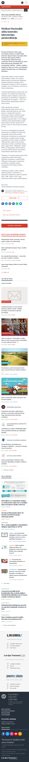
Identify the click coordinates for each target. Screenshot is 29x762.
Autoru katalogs (14, 686)
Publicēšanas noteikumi (18, 192)
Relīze (8, 18)
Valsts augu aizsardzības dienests (11, 14)
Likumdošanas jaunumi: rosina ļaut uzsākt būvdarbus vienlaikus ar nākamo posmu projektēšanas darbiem (18, 573)
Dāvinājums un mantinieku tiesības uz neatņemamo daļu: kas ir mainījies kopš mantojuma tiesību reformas (14, 502)
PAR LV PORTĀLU (5, 709)
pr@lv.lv (13, 723)
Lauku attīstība (18, 18)
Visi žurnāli (13, 688)
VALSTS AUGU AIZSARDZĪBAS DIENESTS (13, 234)
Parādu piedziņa (22, 541)
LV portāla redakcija (8, 719)
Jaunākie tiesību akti (16, 643)
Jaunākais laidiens (15, 664)
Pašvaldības (8, 599)
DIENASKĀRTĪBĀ (6, 6)
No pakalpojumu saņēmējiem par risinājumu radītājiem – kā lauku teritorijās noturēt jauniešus (14, 446)
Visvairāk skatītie (15, 645)
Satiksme (12, 529)
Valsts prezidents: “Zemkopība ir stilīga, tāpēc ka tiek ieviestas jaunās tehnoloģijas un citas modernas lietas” (14, 340)
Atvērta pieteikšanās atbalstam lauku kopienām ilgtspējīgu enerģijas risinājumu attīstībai (14, 461)
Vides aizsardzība (16, 260)
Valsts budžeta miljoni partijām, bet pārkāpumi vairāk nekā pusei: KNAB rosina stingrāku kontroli (18, 549)
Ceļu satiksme (9, 621)
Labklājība (20, 565)
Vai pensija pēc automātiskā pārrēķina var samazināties (17, 561)
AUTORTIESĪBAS (5, 714)
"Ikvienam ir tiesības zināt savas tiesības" (13, 741)
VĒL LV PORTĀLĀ (6, 476)
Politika (7, 519)
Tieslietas (7, 507)
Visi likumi (13, 647)
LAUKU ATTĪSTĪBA (6, 283)
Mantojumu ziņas (15, 668)
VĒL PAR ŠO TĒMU (7, 279)
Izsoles (12, 666)
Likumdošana (20, 579)
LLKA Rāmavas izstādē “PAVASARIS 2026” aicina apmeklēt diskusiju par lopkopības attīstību (14, 430)
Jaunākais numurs (15, 684)
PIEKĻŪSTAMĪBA (5, 713)
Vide (12, 243)
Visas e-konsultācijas (10, 625)
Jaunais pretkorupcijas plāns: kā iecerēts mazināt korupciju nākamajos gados (12, 515)
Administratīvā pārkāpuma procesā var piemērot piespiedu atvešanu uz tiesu (13, 607)
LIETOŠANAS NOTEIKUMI (8, 711)
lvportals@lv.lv (10, 721)
